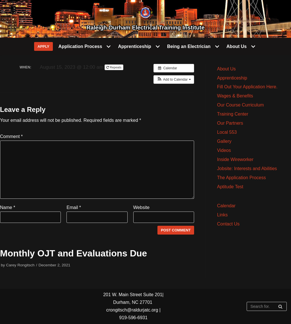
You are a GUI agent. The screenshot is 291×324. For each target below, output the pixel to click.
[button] (174, 79)
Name (7, 207)
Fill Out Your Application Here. (247, 86)
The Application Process (241, 177)
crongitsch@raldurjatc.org (132, 310)
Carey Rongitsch (20, 265)
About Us (226, 68)
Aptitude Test (230, 186)
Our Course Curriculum (240, 105)
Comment (11, 136)
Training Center (232, 114)
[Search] (267, 306)
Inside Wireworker (235, 159)
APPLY (43, 46)
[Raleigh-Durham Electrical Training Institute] (145, 19)
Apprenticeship (232, 78)
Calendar (226, 205)
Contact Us (228, 223)
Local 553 (227, 132)
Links (222, 214)
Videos (224, 150)
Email (73, 207)
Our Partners (230, 123)
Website (141, 207)
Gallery (224, 141)
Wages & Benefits (235, 95)
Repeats (114, 67)
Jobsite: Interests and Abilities (247, 168)
